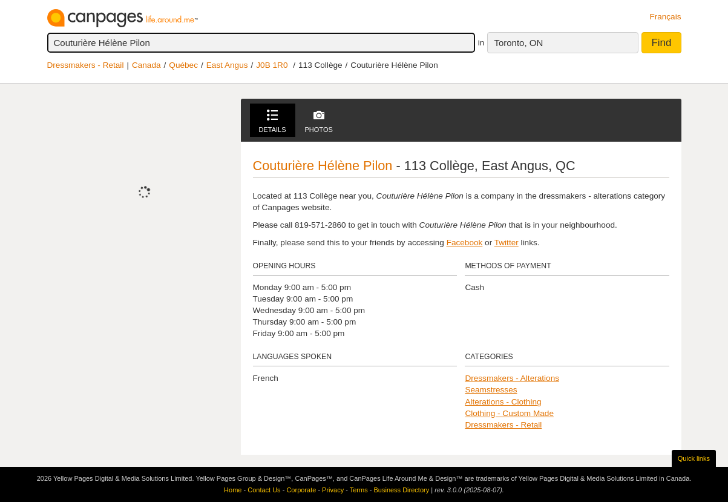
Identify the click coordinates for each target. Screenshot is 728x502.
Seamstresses (491, 389)
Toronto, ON (518, 43)
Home (232, 490)
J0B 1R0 (271, 65)
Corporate (301, 490)
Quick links (694, 458)
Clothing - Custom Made (509, 413)
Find (661, 42)
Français (665, 16)
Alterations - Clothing (503, 401)
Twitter (506, 242)
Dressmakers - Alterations (512, 378)
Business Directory (401, 490)
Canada (146, 65)
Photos (319, 121)
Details (272, 121)
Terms (359, 490)
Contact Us (264, 490)
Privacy (333, 490)
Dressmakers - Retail (85, 65)
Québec (183, 65)
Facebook (465, 242)
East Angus (227, 65)
